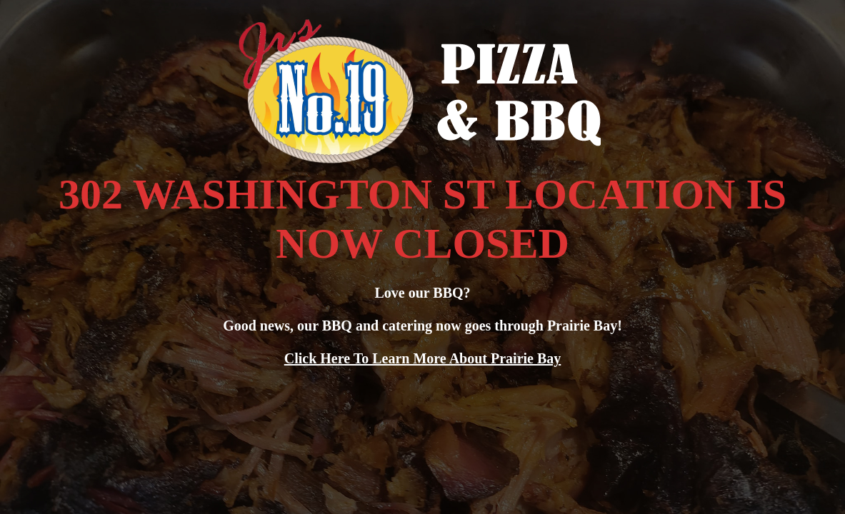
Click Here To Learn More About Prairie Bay (422, 358)
